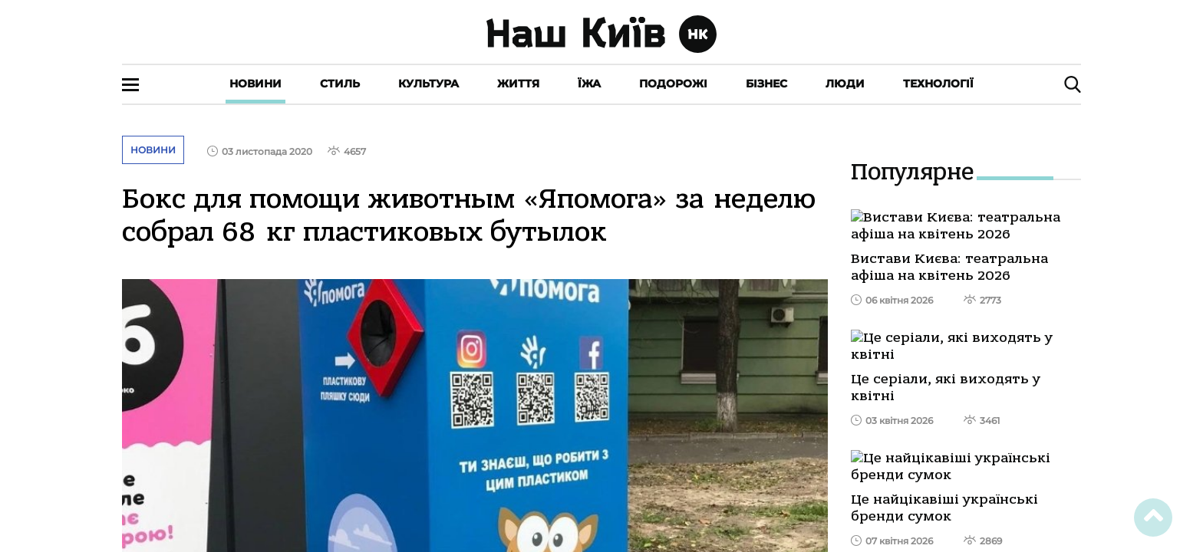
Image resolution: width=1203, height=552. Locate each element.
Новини (255, 83)
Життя (518, 83)
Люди (845, 83)
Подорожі (673, 83)
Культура (428, 83)
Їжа (589, 83)
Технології (938, 83)
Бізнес (766, 83)
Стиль (340, 83)
